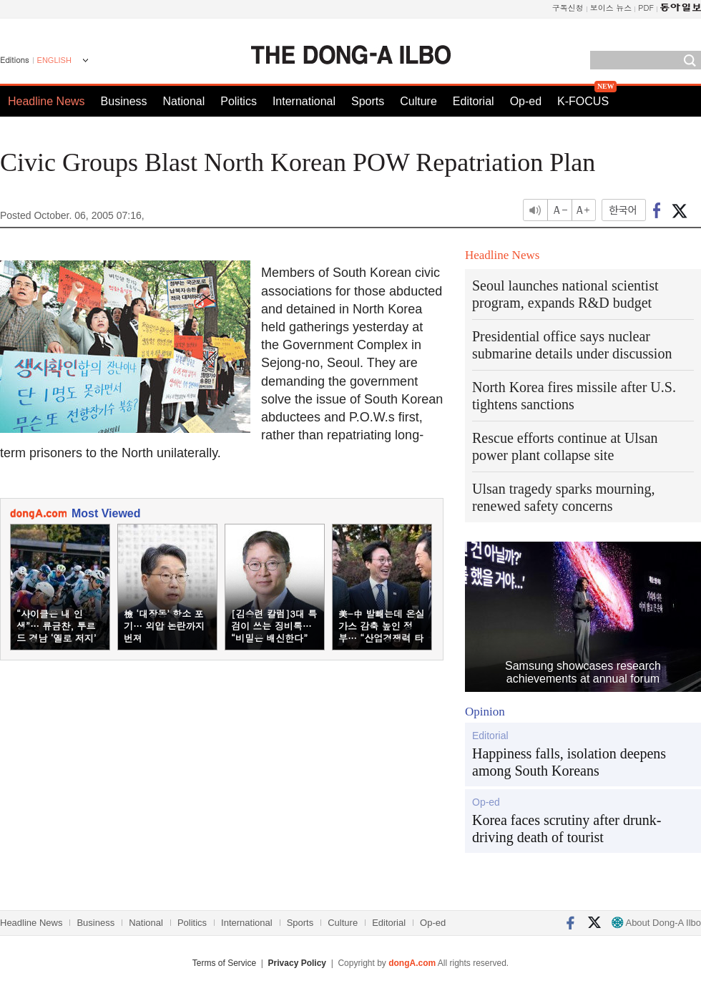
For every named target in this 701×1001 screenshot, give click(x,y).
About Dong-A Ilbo (656, 922)
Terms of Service (224, 963)
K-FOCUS (583, 101)
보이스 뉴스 (611, 7)
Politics (238, 101)
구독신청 (568, 7)
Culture (418, 101)
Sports (367, 101)
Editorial (473, 101)
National (184, 101)
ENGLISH (54, 60)
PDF (646, 7)
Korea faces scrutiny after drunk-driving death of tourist (566, 828)
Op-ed (525, 101)
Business (124, 101)
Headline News (46, 101)
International (304, 101)
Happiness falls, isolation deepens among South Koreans (569, 762)
